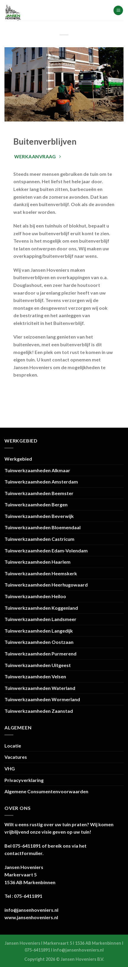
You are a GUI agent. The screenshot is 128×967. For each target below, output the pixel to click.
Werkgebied (18, 459)
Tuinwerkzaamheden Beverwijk (39, 516)
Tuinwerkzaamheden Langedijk (38, 630)
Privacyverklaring (24, 780)
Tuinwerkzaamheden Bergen (36, 504)
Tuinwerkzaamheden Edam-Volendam (46, 550)
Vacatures (15, 757)
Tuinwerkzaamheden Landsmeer (40, 619)
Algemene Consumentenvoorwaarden (46, 791)
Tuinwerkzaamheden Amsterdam (41, 481)
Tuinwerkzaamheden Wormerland (42, 699)
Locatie (12, 745)
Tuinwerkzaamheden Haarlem (37, 562)
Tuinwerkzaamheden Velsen (35, 676)
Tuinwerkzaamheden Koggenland (41, 608)
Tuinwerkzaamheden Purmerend (40, 653)
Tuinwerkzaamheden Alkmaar (37, 470)
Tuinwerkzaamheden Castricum (39, 539)
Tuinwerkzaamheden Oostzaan (38, 642)
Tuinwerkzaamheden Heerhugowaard (46, 584)
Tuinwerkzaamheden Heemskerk (40, 573)
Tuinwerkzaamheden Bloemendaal (42, 527)
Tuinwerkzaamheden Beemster (38, 493)
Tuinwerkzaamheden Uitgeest (37, 665)
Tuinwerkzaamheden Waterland (39, 688)
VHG (9, 768)
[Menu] (118, 10)
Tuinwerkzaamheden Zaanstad (38, 711)
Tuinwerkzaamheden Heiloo (35, 596)
